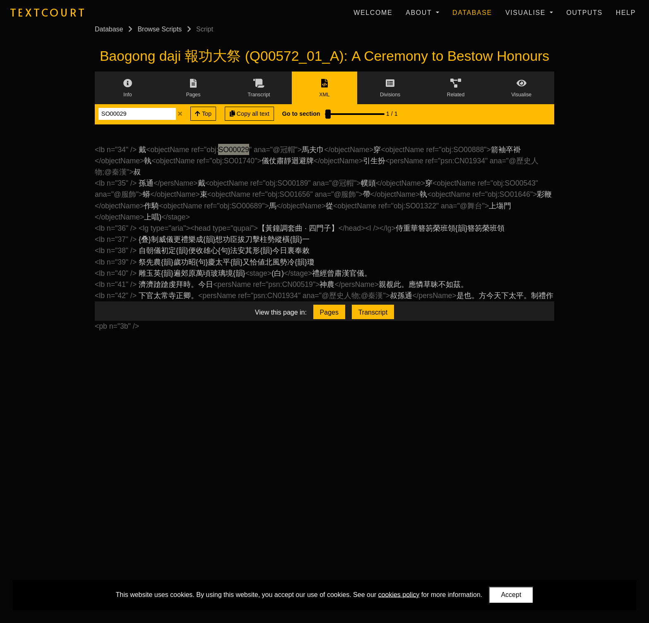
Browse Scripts (159, 29)
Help (626, 12)
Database (472, 12)
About (420, 12)
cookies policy (399, 594)
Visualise (526, 12)
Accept (511, 594)
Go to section (301, 113)
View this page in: (281, 312)
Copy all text (249, 113)
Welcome (372, 12)
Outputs (584, 12)
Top (203, 113)
